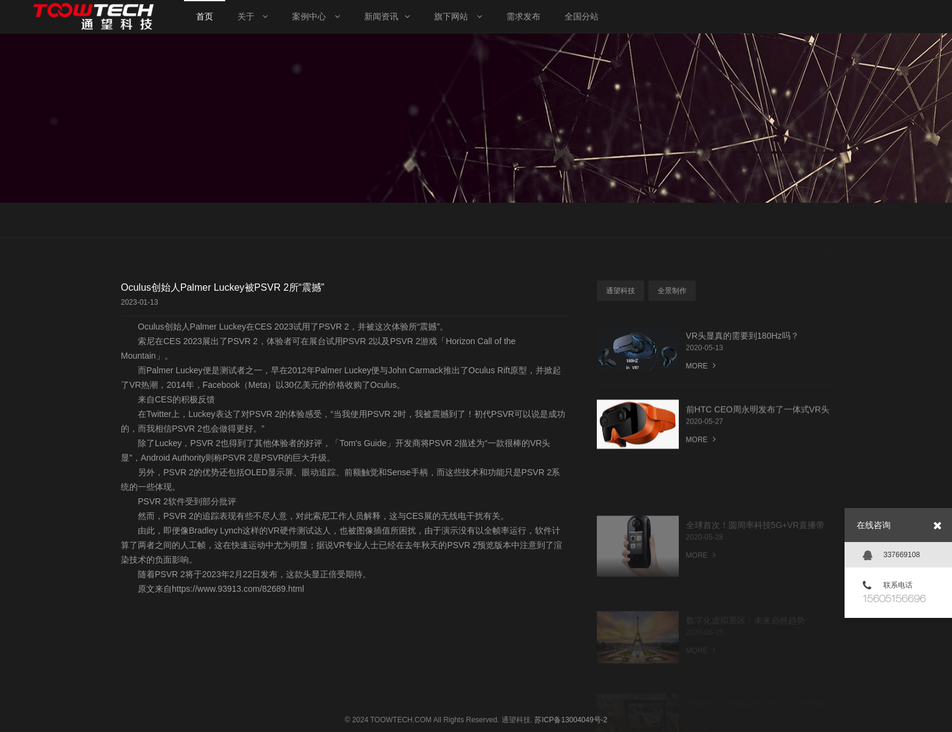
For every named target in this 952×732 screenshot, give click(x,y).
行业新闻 (816, 221)
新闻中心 (771, 221)
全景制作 (672, 290)
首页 (732, 221)
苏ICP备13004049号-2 (570, 720)
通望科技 (620, 290)
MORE (701, 368)
